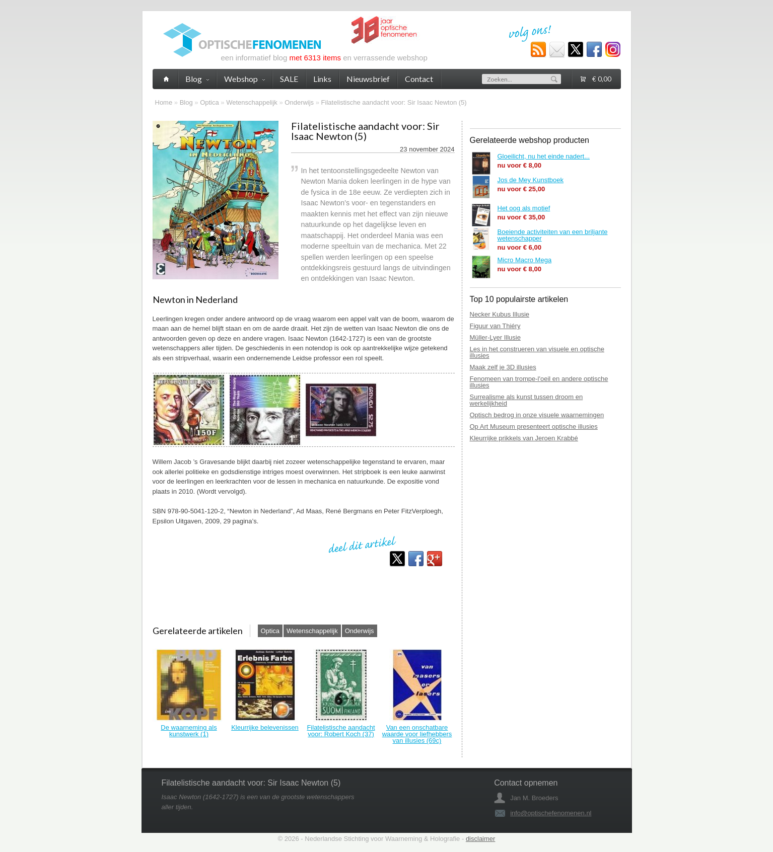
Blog (186, 102)
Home (164, 102)
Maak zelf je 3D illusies (503, 367)
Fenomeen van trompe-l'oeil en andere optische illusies (539, 382)
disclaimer (481, 838)
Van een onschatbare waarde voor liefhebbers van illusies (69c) (417, 734)
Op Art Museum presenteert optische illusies (534, 426)
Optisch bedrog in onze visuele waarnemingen (537, 415)
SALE (289, 79)
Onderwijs (299, 102)
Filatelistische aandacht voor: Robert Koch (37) (341, 731)
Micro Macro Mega (525, 260)
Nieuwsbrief (368, 79)
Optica (209, 102)
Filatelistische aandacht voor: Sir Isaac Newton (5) (394, 102)
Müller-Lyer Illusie (495, 337)
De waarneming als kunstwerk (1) (189, 731)
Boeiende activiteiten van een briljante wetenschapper (553, 235)
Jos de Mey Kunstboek (531, 180)
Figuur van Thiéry (495, 326)
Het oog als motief (524, 208)
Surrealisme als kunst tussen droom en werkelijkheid (526, 400)
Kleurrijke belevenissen (265, 727)
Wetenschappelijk (251, 102)
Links (322, 79)
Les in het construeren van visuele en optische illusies (537, 352)
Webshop (244, 79)
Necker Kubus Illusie (500, 314)
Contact (419, 79)
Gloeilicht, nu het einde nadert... (544, 156)
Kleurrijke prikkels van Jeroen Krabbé (524, 438)
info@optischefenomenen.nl (550, 813)
